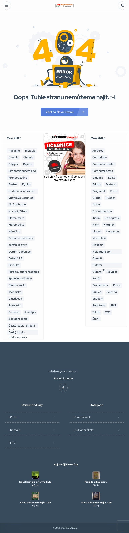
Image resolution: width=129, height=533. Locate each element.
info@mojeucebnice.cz (63, 371)
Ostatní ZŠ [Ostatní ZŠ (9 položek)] (15, 258)
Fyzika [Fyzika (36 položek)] (13, 184)
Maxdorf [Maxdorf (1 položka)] (97, 244)
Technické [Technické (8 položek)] (15, 292)
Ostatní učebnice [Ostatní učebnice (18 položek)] (20, 251)
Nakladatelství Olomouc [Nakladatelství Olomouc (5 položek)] (101, 252)
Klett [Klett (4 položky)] (95, 224)
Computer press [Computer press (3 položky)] (102, 171)
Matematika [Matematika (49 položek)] (16, 224)
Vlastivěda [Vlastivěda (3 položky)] (15, 298)
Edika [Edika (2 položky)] (111, 177)
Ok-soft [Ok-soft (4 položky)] (97, 258)
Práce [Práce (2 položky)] (116, 285)
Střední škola (83, 417)
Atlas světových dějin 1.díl (96, 502)
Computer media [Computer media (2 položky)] (103, 164)
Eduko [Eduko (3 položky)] (96, 184)
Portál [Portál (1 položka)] (96, 278)
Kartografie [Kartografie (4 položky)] (112, 218)
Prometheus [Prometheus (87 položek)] (100, 285)
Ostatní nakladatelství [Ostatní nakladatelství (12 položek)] (101, 265)
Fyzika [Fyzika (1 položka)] (26, 184)
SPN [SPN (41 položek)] (113, 305)
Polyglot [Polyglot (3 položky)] (111, 271)
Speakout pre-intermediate (35, 482)
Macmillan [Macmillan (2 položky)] (99, 238)
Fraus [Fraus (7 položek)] (114, 191)
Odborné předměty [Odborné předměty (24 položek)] (21, 238)
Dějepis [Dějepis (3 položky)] (27, 164)
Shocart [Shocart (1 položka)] (97, 298)
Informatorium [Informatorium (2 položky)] (102, 211)
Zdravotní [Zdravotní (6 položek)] (15, 305)
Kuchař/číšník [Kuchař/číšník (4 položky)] (18, 211)
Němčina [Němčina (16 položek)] (14, 231)
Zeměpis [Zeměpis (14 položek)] (14, 312)
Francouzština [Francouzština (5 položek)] (18, 177)
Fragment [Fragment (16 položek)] (98, 191)
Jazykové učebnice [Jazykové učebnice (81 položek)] (21, 197)
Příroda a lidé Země (96, 482)
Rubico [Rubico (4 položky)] (96, 292)
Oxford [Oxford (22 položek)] (96, 271)
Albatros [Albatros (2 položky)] (97, 150)
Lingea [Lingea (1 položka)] (96, 231)
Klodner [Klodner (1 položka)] (109, 224)
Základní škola (84, 430)
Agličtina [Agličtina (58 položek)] (14, 150)
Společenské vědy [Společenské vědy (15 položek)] (20, 278)
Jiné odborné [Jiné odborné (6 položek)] (17, 204)
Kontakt (15, 430)
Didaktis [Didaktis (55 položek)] (97, 177)
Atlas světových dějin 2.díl (35, 502)
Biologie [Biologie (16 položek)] (30, 150)
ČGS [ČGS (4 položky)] (108, 312)
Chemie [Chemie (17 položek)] (13, 157)
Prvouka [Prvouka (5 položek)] (14, 265)
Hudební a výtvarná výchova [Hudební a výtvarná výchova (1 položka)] (21, 191)
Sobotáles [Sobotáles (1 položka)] (98, 305)
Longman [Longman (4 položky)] (112, 231)
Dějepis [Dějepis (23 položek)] (13, 164)
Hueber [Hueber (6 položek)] (110, 197)
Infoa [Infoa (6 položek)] (96, 204)
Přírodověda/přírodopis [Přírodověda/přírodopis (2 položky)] (24, 271)
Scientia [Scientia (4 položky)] (111, 292)
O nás (14, 417)
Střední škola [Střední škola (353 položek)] (17, 285)
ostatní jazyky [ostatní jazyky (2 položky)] (18, 244)
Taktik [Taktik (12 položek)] (96, 312)
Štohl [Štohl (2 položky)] (95, 318)
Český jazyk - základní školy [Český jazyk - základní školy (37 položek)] (18, 333)
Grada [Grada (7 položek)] (96, 197)
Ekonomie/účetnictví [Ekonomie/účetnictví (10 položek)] (22, 171)
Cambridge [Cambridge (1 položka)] (99, 157)
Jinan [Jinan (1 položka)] (96, 218)
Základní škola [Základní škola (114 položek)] (18, 318)
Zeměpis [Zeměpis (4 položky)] (30, 312)
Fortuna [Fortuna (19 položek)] (111, 184)
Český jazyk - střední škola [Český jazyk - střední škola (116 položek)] (22, 326)
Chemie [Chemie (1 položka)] (28, 157)
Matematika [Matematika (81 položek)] (16, 218)
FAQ (13, 442)
